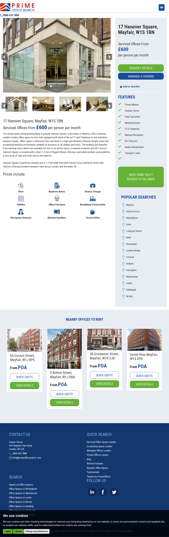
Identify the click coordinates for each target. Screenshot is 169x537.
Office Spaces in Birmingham (23, 488)
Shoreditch (131, 244)
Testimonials (93, 472)
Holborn (130, 263)
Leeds (129, 283)
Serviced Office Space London (101, 441)
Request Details (141, 68)
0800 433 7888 (9, 15)
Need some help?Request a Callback (141, 177)
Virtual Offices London (98, 455)
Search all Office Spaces (21, 484)
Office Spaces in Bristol (20, 501)
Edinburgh (131, 289)
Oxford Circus (133, 211)
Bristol (129, 296)
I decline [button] (18, 531)
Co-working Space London (99, 446)
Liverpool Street (134, 231)
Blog (89, 459)
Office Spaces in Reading (21, 506)
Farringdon (131, 270)
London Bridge (133, 250)
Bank (128, 237)
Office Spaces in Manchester (23, 493)
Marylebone (132, 218)
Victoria (130, 257)
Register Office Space (97, 467)
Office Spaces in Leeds (20, 497)
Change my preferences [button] (37, 531)
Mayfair (130, 204)
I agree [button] (7, 531)
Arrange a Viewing (141, 76)
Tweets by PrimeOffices (98, 476)
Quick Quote (24, 377)
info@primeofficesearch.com (27, 457)
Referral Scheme (95, 463)
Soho (128, 224)
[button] (11, 55)
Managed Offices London (99, 450)
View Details (24, 385)
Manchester (132, 276)
